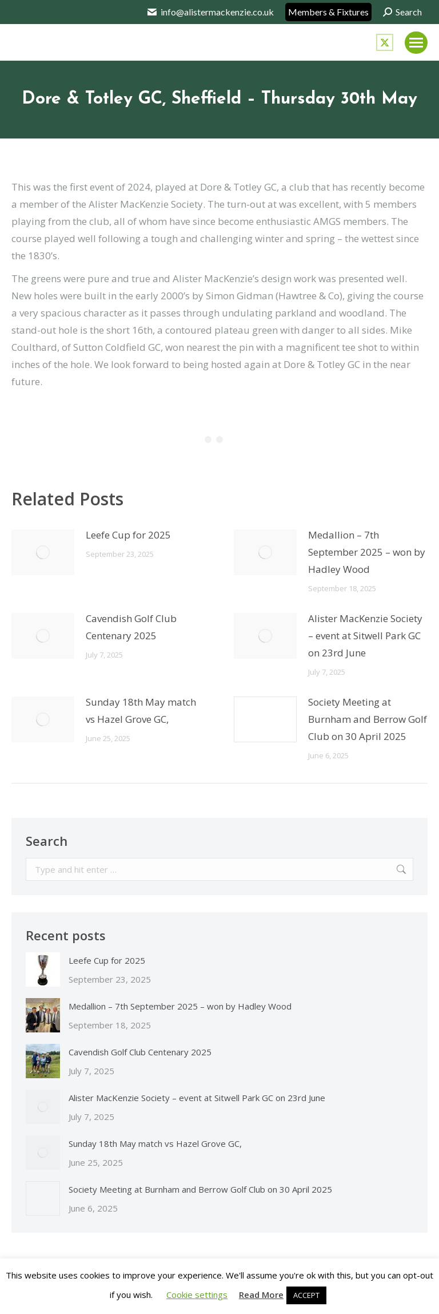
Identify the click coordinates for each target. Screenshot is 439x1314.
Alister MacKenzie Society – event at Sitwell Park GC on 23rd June (365, 635)
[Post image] (42, 552)
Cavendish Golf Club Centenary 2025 (131, 627)
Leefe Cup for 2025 (128, 534)
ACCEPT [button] (306, 1295)
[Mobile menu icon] (416, 42)
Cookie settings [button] (197, 1294)
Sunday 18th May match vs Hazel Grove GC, (141, 710)
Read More (261, 1294)
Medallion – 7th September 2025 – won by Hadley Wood (366, 552)
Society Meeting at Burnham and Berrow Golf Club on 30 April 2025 (367, 719)
